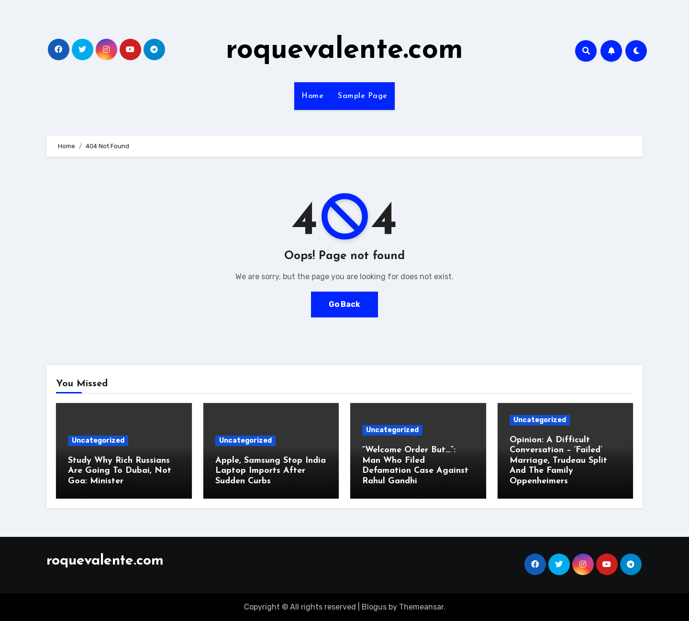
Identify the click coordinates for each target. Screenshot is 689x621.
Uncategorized (98, 440)
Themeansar (421, 606)
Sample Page (363, 96)
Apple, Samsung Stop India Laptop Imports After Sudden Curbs (270, 471)
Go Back (344, 304)
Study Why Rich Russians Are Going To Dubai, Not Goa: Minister (119, 471)
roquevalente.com (344, 50)
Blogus (374, 606)
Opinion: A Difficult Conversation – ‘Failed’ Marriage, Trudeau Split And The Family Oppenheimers (558, 461)
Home (312, 96)
